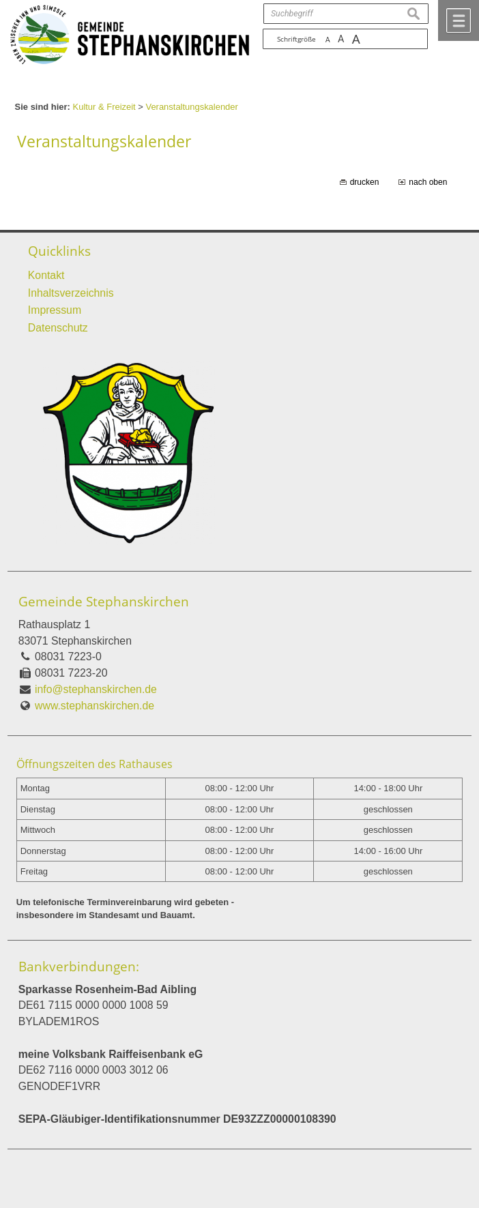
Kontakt (46, 275)
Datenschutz (58, 328)
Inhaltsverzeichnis (71, 293)
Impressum (54, 310)
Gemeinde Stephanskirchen (103, 601)
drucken (364, 182)
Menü (458, 20)
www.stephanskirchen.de (94, 705)
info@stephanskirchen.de (96, 689)
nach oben (428, 182)
